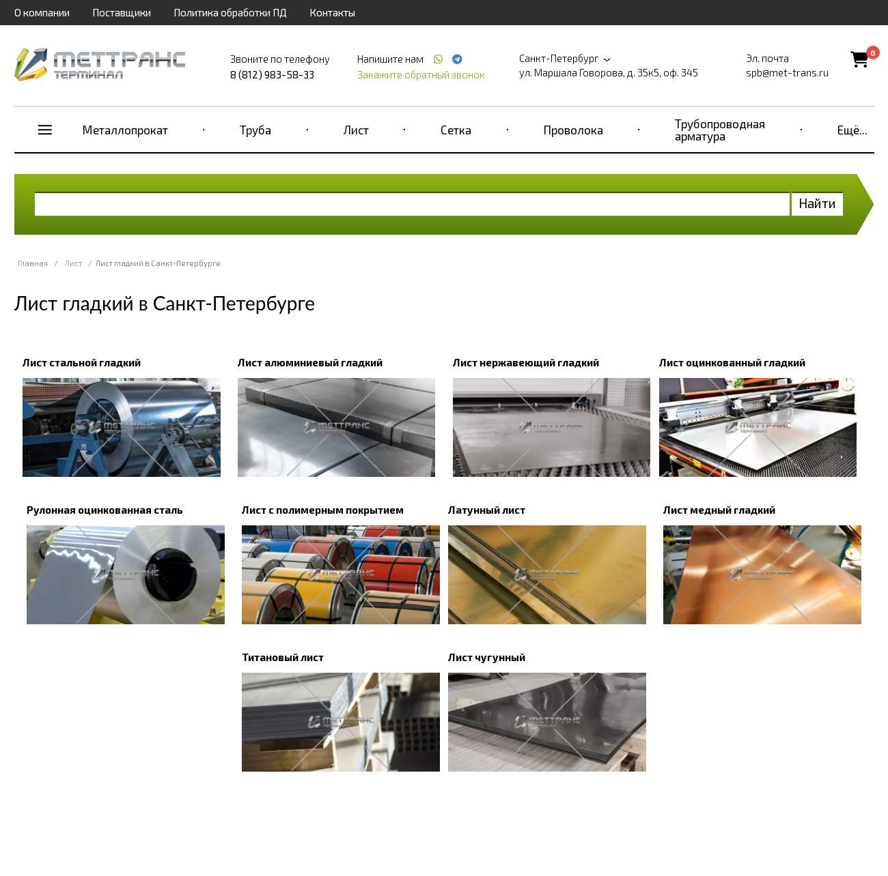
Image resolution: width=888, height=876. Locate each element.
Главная (33, 263)
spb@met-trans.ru (787, 72)
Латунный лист (486, 509)
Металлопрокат (125, 129)
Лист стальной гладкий (82, 362)
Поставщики (121, 12)
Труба (255, 129)
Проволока (573, 129)
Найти (817, 203)
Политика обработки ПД (230, 12)
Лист (356, 129)
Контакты (332, 12)
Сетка (456, 129)
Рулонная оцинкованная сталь (105, 509)
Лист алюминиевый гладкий (310, 362)
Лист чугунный (486, 657)
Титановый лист (283, 657)
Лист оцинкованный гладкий (732, 362)
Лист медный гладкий (719, 509)
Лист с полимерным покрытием (323, 509)
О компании (42, 12)
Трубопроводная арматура (720, 129)
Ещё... (852, 129)
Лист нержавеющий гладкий (526, 362)
